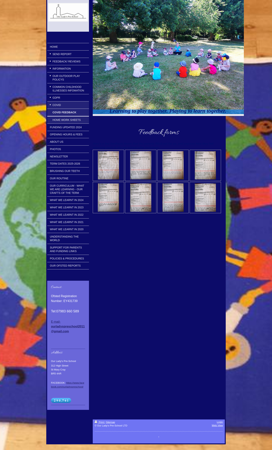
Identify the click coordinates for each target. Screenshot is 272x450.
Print (99, 422)
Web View (217, 425)
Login (220, 422)
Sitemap (110, 422)
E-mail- (68, 326)
